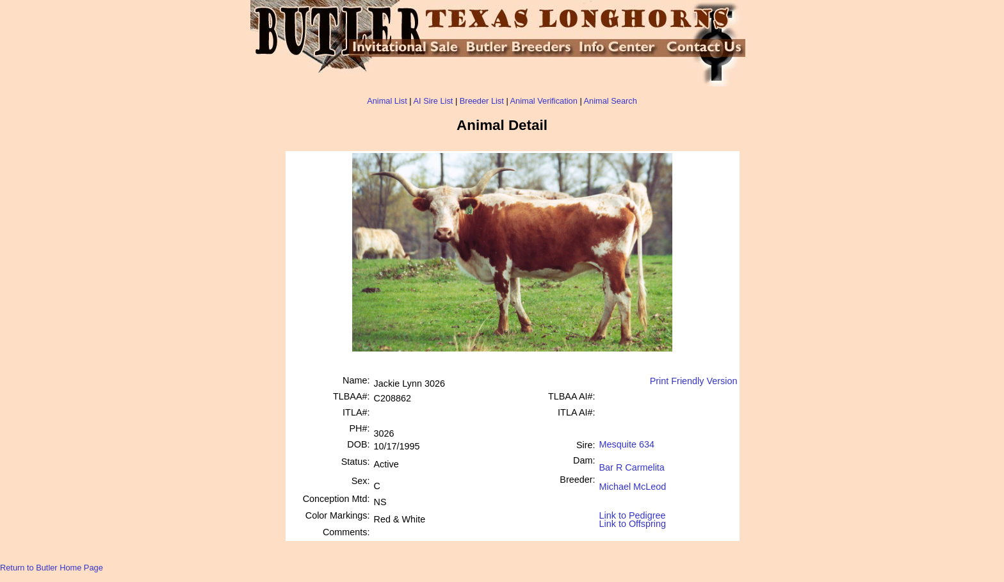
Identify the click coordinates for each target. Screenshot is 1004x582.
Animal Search (610, 101)
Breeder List (482, 101)
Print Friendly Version (694, 381)
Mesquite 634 (626, 444)
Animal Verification (544, 101)
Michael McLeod (633, 481)
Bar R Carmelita (632, 462)
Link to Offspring (633, 521)
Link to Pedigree (632, 514)
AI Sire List (433, 101)
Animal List (387, 101)
